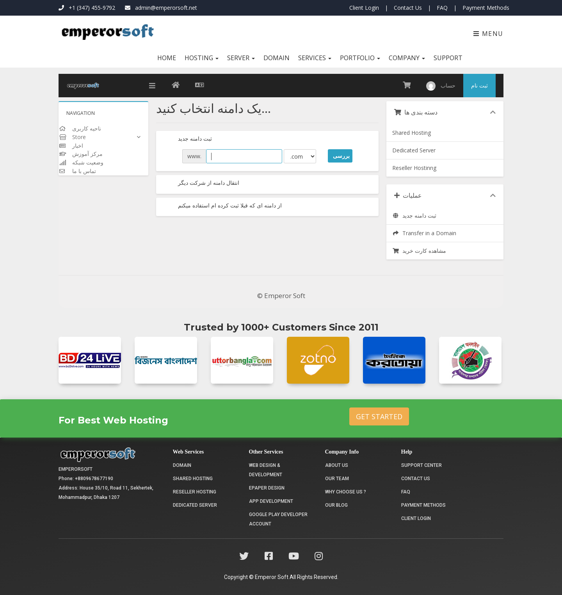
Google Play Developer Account (278, 519)
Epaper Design (267, 488)
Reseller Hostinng (414, 168)
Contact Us (408, 7)
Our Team (337, 478)
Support (448, 58)
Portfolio (360, 58)
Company (407, 58)
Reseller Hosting (194, 492)
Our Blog (336, 505)
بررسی (341, 155)
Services (314, 58)
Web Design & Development (265, 470)
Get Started (379, 416)
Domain (276, 58)
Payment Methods (485, 7)
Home (166, 58)
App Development (271, 501)
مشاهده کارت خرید (419, 250)
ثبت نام (479, 85)
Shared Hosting (411, 132)
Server (241, 58)
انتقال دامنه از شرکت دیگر (201, 183)
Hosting (202, 58)
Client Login (364, 7)
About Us (336, 465)
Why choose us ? (345, 492)
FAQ (442, 7)
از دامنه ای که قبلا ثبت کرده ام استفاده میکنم (223, 206)
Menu (488, 33)
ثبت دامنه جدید (188, 139)
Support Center (421, 465)
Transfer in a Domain (424, 233)
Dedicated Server (414, 150)
